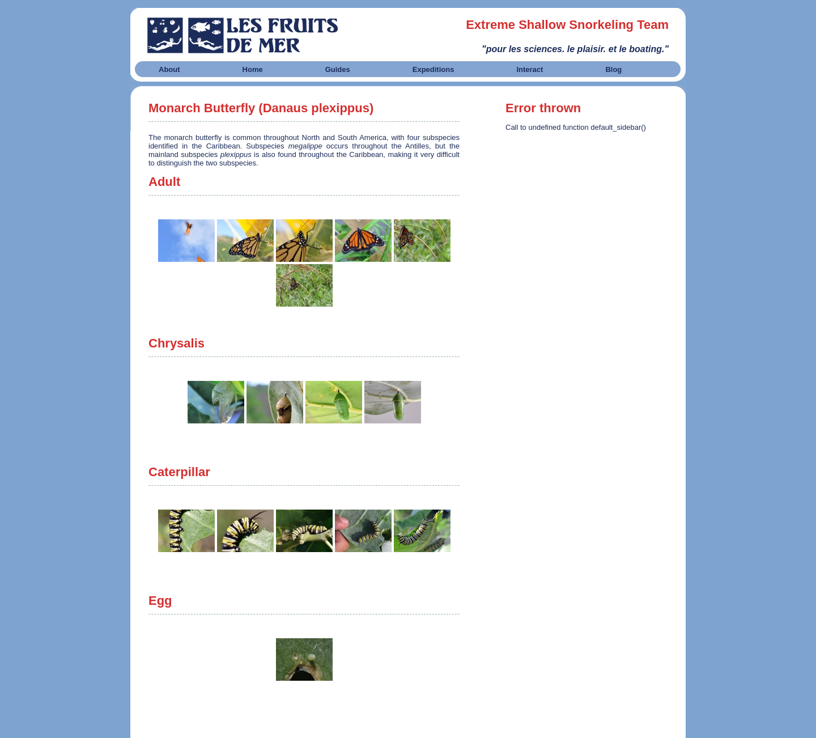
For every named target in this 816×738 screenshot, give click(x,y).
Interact (529, 69)
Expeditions (433, 69)
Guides (337, 69)
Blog (613, 69)
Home (253, 69)
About (169, 69)
